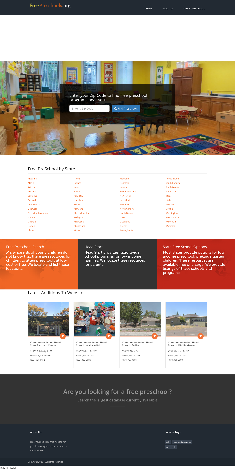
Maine (77, 204)
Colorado (32, 200)
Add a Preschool (194, 8)
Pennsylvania (126, 230)
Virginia (169, 208)
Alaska (31, 182)
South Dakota (172, 187)
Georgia (32, 221)
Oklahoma (125, 221)
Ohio (122, 217)
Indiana (77, 182)
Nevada (123, 187)
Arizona (31, 187)
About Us (168, 8)
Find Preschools (126, 108)
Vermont (170, 204)
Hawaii (31, 225)
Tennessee (171, 191)
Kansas (77, 191)
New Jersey (125, 195)
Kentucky (78, 195)
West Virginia (172, 217)
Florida (31, 217)
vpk (167, 442)
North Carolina (127, 208)
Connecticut (34, 204)
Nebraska (124, 182)
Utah (168, 200)
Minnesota (79, 221)
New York (124, 204)
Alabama (32, 178)
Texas (168, 195)
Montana (124, 178)
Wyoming (170, 225)
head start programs (182, 442)
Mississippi (79, 225)
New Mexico (126, 200)
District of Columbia (38, 213)
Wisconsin (171, 221)
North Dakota (126, 213)
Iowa (76, 187)
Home (149, 8)
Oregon (123, 225)
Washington (172, 213)
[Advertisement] (117, 37)
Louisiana (78, 200)
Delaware (32, 208)
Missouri (78, 230)
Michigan (78, 217)
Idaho (31, 230)
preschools (171, 447)
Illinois (77, 178)
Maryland (78, 208)
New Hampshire (128, 191)
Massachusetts (81, 213)
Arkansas (32, 191)
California (32, 195)
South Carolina (173, 182)
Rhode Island (172, 178)
